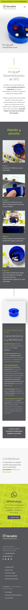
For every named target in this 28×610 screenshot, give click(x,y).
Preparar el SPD (9, 570)
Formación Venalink (10, 573)
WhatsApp (22, 1)
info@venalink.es (7, 556)
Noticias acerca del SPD (11, 576)
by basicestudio (9, 598)
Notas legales (8, 592)
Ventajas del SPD (9, 567)
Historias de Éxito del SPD (11, 579)
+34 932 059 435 (9, 553)
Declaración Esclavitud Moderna (13, 595)
